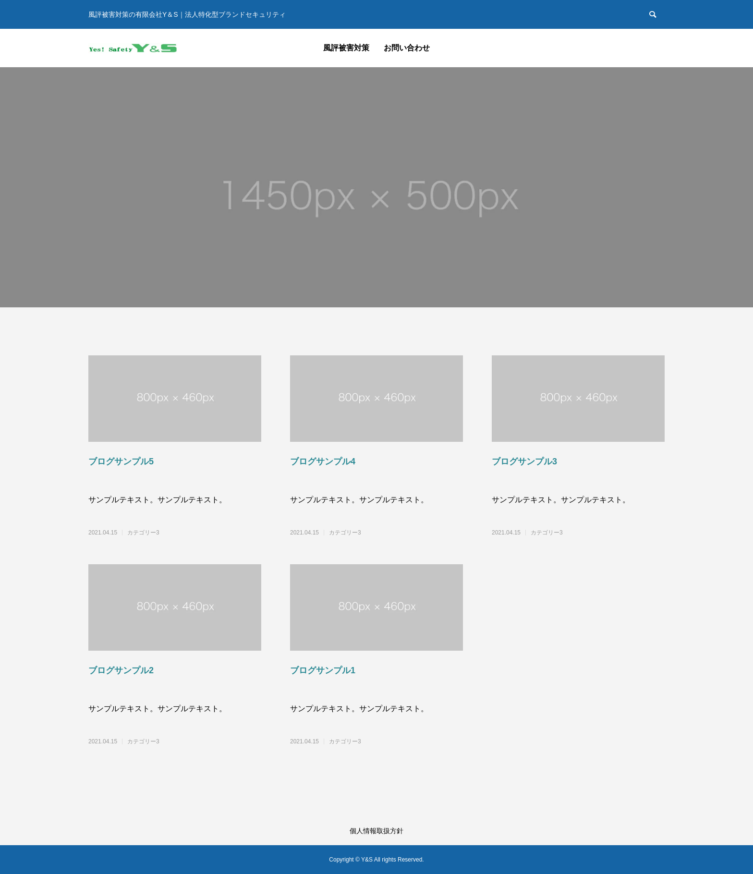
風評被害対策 (346, 48)
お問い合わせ (407, 48)
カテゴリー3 (143, 532)
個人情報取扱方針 (376, 831)
